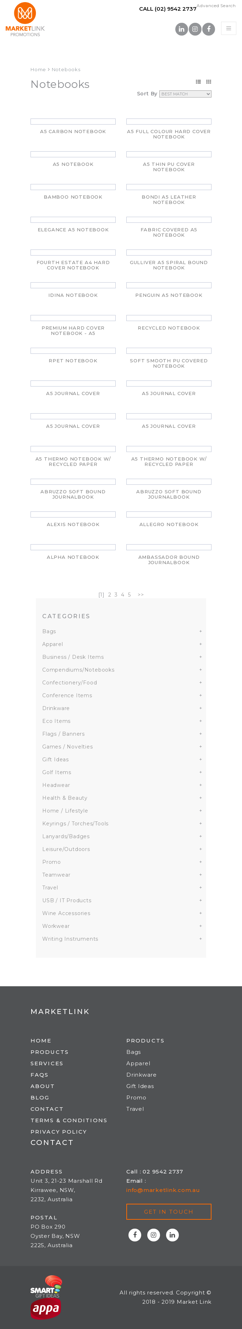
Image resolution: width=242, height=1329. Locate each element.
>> (141, 595)
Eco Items (56, 721)
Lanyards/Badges (66, 836)
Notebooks (66, 69)
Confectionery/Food (69, 682)
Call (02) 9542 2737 (168, 8)
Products (50, 1052)
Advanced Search (216, 5)
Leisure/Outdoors (66, 849)
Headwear (56, 785)
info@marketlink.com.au (163, 1190)
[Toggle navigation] (228, 28)
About (43, 1086)
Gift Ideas (55, 759)
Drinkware (56, 708)
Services (47, 1063)
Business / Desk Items (73, 657)
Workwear (56, 926)
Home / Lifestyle (65, 811)
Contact (47, 1108)
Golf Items (56, 772)
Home (38, 69)
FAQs (40, 1074)
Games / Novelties (67, 747)
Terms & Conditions (69, 1120)
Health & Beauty (65, 798)
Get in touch (169, 1211)
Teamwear (56, 875)
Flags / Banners (63, 734)
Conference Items (67, 695)
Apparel (52, 644)
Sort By (147, 93)
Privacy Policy (59, 1131)
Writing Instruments (70, 939)
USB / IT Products (67, 900)
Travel (50, 887)
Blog (40, 1097)
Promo (51, 862)
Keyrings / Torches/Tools (75, 823)
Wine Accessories (66, 913)
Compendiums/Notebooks (78, 670)
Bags (49, 631)
